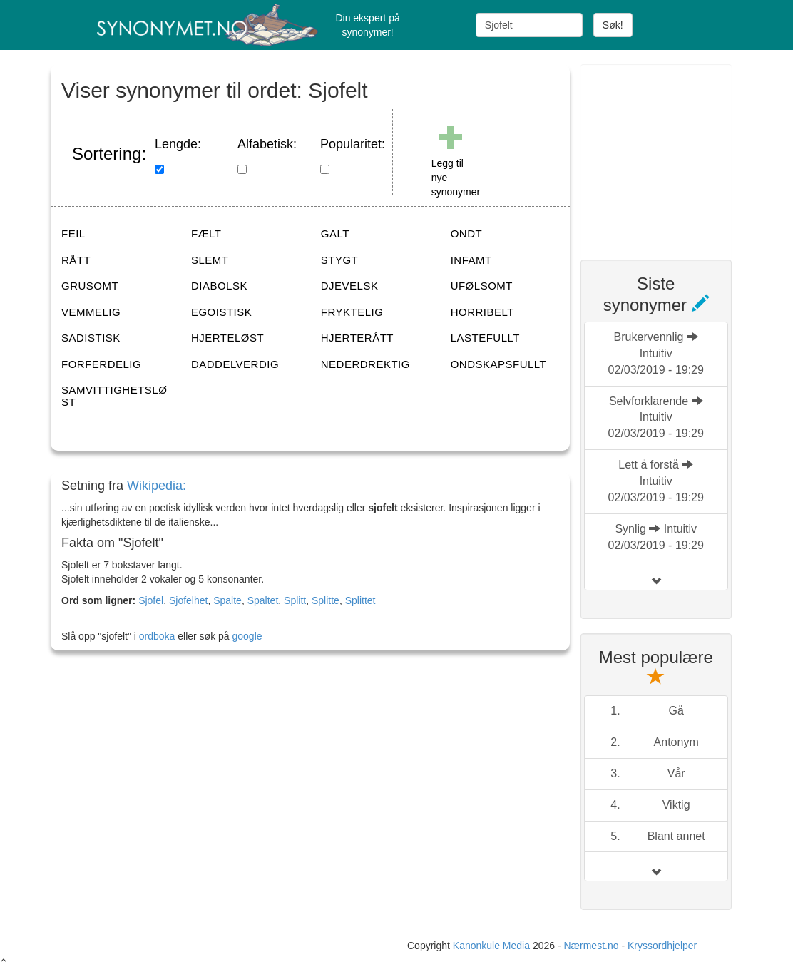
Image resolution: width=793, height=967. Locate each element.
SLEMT (210, 260)
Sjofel (150, 600)
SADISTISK (91, 338)
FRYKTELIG (352, 312)
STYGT (340, 260)
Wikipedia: (156, 486)
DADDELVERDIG (235, 364)
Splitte (325, 600)
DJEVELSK (350, 286)
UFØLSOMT (482, 286)
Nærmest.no (590, 945)
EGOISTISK (221, 312)
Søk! (613, 25)
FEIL (73, 233)
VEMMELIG (91, 312)
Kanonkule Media (493, 945)
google (247, 636)
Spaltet (263, 600)
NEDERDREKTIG (365, 364)
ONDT (467, 233)
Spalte (227, 600)
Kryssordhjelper (662, 945)
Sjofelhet (188, 600)
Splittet (360, 600)
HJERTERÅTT (357, 338)
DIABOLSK (219, 286)
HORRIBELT (482, 312)
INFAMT (471, 260)
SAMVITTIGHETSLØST (114, 396)
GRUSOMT (89, 286)
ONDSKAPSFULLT (499, 364)
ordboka (155, 636)
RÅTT (76, 260)
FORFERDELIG (101, 364)
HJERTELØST (227, 338)
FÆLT (206, 233)
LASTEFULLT (485, 338)
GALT (335, 233)
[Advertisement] (686, 153)
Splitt (295, 600)
